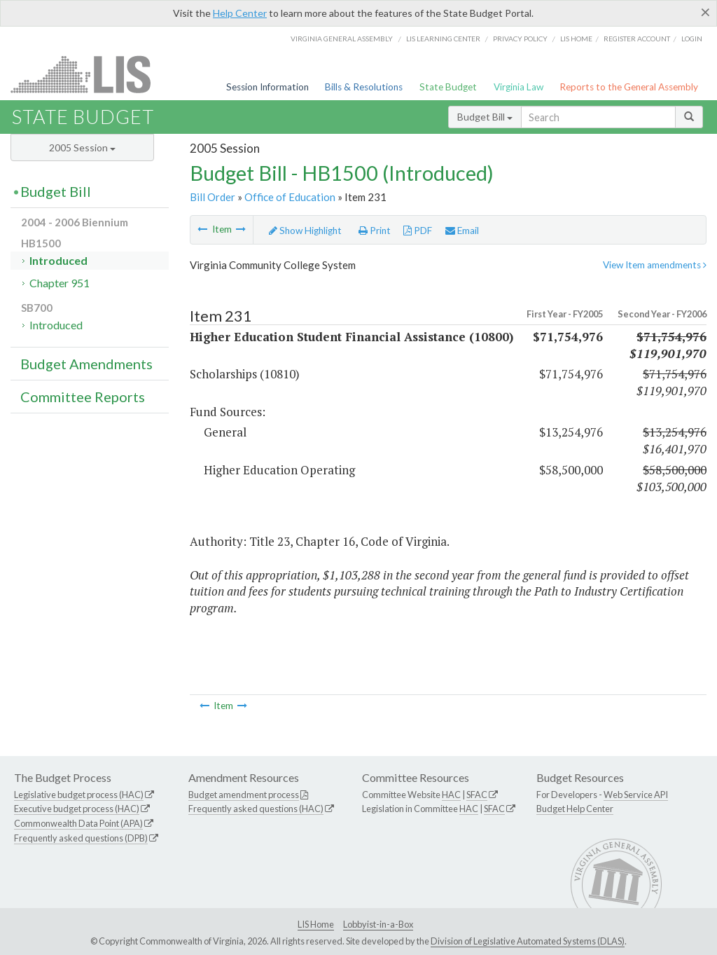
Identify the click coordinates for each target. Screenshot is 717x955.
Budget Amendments (86, 363)
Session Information (267, 86)
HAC (451, 794)
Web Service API (636, 794)
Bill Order (212, 197)
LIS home (576, 38)
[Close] (705, 12)
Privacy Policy (520, 38)
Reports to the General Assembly (628, 86)
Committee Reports (82, 396)
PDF (417, 230)
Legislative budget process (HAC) (79, 794)
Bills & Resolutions (364, 86)
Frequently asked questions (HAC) (255, 808)
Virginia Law (518, 86)
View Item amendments (654, 264)
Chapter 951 (59, 282)
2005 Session (82, 147)
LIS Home (316, 924)
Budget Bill (485, 117)
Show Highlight (305, 230)
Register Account (637, 38)
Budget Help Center (574, 808)
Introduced (58, 260)
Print (374, 230)
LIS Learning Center (443, 38)
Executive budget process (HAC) (76, 808)
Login (691, 38)
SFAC (476, 794)
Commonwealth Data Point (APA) (78, 823)
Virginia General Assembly (342, 38)
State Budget (448, 86)
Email (462, 230)
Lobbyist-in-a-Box (378, 924)
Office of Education (289, 197)
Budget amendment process (243, 794)
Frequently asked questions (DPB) (81, 838)
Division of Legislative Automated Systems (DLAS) (528, 941)
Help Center (240, 13)
